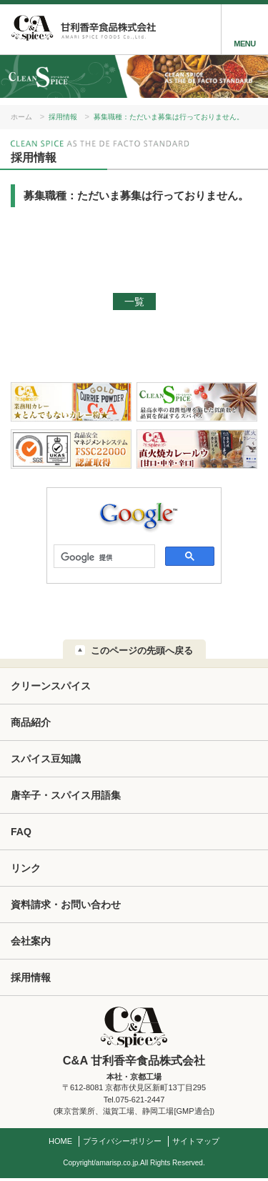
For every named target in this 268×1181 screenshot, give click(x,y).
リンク (26, 868)
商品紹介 (31, 722)
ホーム (21, 117)
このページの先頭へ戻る (142, 650)
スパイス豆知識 (46, 758)
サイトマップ (195, 1141)
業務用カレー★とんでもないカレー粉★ (71, 402)
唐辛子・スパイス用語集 (66, 795)
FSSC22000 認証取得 (71, 449)
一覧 (134, 301)
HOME (60, 1141)
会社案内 (31, 941)
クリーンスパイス (51, 686)
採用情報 (63, 117)
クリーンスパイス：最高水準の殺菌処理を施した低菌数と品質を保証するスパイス (197, 402)
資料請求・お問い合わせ (66, 904)
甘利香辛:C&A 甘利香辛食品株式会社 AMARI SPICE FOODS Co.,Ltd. (82, 29)
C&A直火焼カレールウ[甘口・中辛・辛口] (197, 449)
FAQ (21, 831)
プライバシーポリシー (122, 1141)
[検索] (103, 557)
